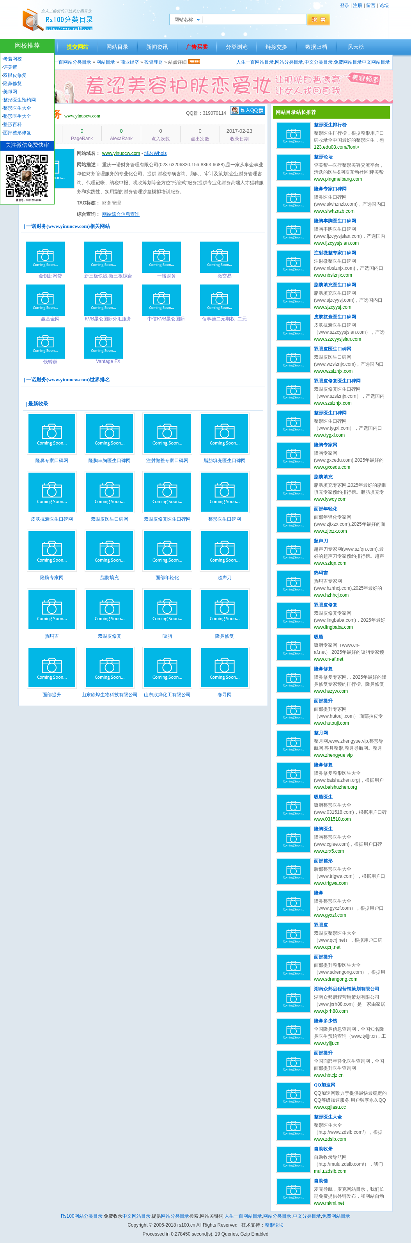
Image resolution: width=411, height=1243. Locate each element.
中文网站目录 (376, 62)
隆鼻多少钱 (325, 1021)
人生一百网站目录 (255, 62)
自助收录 (323, 1149)
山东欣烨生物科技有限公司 (109, 694)
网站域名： (88, 153)
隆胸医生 (323, 829)
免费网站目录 (348, 62)
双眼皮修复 (109, 636)
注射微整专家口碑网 (167, 460)
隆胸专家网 (52, 577)
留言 (371, 5)
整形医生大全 (328, 1117)
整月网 (321, 733)
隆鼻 (318, 893)
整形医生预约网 (19, 100)
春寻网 (225, 694)
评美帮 (10, 67)
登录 (344, 5)
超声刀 (225, 577)
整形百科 (12, 124)
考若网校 (12, 59)
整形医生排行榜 (330, 125)
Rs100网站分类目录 (82, 1216)
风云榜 (356, 47)
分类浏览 (237, 47)
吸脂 (167, 636)
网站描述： (88, 164)
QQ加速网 (324, 1085)
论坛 (384, 5)
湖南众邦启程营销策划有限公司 (346, 989)
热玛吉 (52, 636)
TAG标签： (88, 203)
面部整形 (323, 861)
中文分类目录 (319, 62)
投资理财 (153, 62)
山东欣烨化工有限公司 (167, 694)
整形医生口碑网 (224, 519)
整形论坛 (323, 157)
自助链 (321, 1181)
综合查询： (88, 214)
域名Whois (155, 153)
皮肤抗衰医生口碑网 (52, 519)
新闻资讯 (157, 47)
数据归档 (316, 47)
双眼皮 (321, 925)
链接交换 (276, 47)
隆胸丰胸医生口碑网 (110, 460)
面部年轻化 (167, 577)
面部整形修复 (17, 132)
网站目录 (117, 47)
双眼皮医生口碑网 (109, 519)
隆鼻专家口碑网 (51, 460)
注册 (357, 5)
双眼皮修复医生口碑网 (167, 519)
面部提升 (52, 694)
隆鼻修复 (224, 636)
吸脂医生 (323, 797)
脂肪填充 (109, 577)
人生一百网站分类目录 (67, 62)
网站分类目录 (289, 62)
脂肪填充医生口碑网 (225, 460)
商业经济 (129, 62)
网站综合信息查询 (121, 214)
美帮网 (10, 91)
